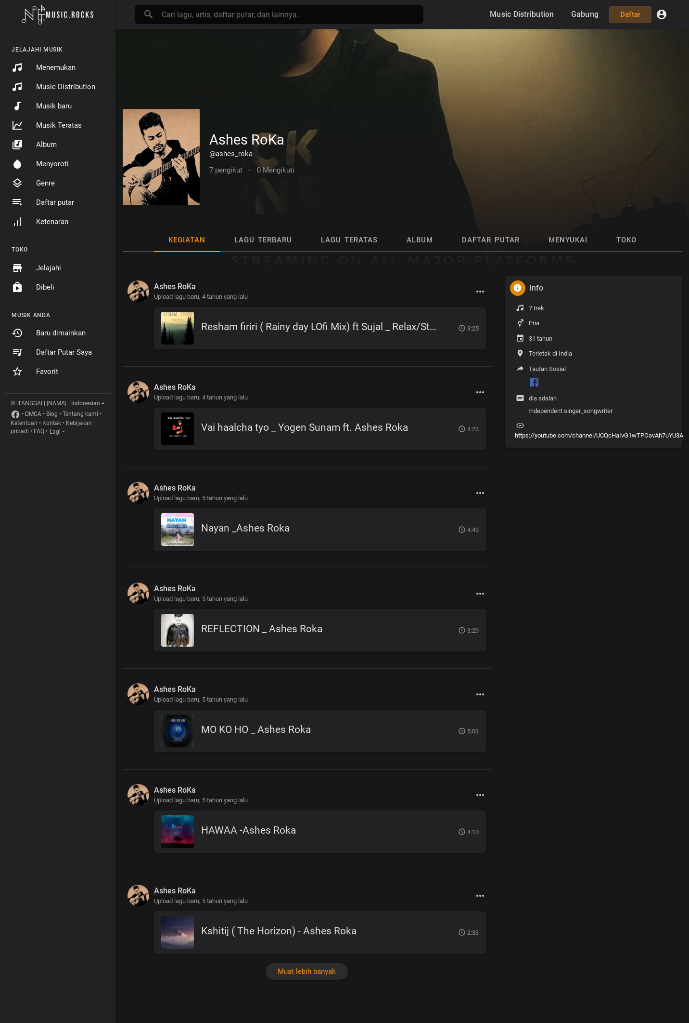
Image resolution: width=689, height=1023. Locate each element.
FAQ (39, 431)
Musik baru (42, 106)
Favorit (35, 371)
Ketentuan (24, 423)
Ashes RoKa (246, 140)
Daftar (630, 14)
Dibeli (33, 287)
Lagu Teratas (349, 240)
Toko (626, 240)
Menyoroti (40, 164)
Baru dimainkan (49, 333)
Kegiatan (186, 240)
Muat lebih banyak (307, 971)
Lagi (55, 431)
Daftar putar (43, 202)
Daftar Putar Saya (52, 352)
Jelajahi (36, 268)
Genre (33, 183)
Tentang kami (80, 414)
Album (34, 144)
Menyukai (568, 240)
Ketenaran (40, 221)
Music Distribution (53, 87)
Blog (52, 414)
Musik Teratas (47, 125)
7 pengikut (225, 170)
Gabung (585, 14)
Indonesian (85, 403)
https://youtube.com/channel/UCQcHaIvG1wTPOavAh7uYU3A (599, 435)
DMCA (33, 414)
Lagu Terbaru (263, 240)
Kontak (51, 423)
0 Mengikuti (275, 170)
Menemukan (44, 67)
